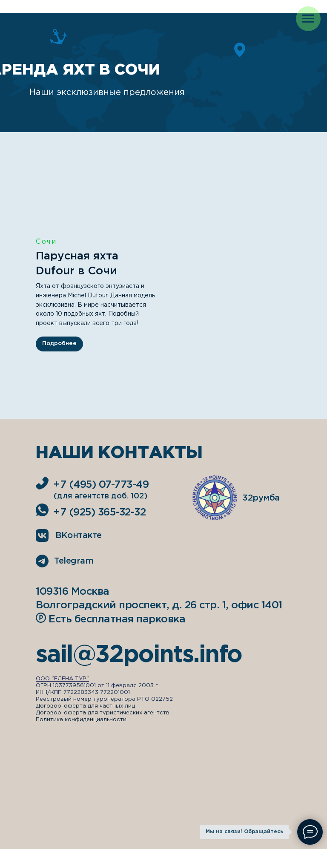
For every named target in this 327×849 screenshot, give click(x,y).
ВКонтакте (78, 535)
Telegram (73, 561)
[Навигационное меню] (308, 18)
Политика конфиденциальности (81, 719)
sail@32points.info (139, 655)
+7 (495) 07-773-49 (101, 484)
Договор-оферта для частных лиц (85, 706)
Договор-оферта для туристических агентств (102, 713)
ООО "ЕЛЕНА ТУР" (62, 678)
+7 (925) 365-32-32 (99, 512)
